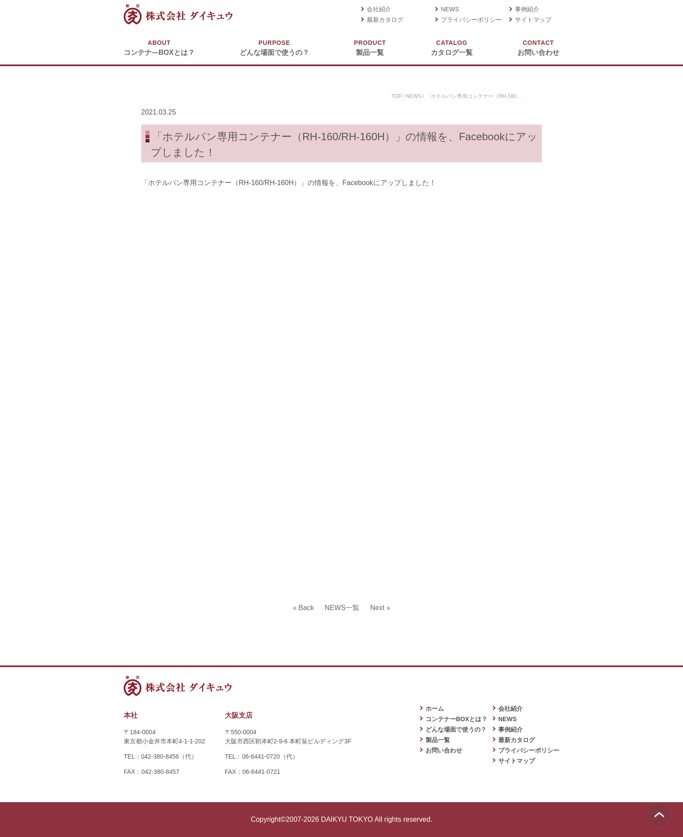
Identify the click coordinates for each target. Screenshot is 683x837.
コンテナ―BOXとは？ (159, 47)
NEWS (450, 9)
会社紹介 (379, 9)
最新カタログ (385, 19)
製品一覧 (370, 47)
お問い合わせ (538, 47)
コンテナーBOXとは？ (456, 719)
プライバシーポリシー (471, 19)
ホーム (435, 708)
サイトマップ (533, 19)
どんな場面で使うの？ (274, 47)
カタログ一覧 (452, 47)
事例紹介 (527, 9)
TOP (396, 96)
